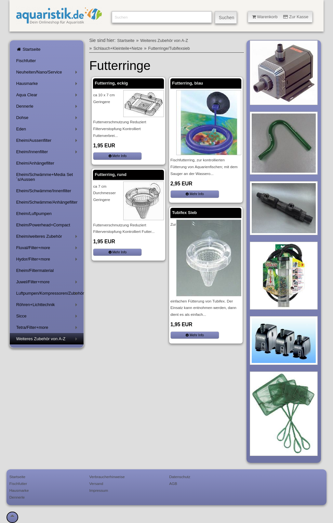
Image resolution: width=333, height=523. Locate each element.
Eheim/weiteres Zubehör (48, 237)
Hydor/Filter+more (48, 260)
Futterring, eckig (111, 83)
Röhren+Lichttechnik (48, 306)
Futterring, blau (187, 83)
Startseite (28, 49)
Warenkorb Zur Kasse (280, 16)
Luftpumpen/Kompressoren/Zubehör (50, 294)
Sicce (48, 317)
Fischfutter (26, 60)
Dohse (48, 119)
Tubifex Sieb (184, 212)
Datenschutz (179, 477)
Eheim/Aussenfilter (48, 141)
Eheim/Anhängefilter (35, 163)
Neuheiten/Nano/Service (48, 73)
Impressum (98, 490)
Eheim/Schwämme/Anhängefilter (47, 202)
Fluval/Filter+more (48, 249)
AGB (173, 483)
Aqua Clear (48, 96)
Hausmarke (48, 84)
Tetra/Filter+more (48, 328)
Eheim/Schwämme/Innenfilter (43, 190)
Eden (48, 130)
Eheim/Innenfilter (48, 153)
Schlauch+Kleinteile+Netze (117, 48)
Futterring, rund (111, 174)
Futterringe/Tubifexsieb (169, 48)
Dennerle (48, 107)
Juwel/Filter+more (48, 283)
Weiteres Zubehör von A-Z (48, 340)
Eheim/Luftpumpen (34, 213)
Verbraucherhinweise (107, 477)
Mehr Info (118, 156)
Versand (96, 483)
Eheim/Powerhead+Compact (43, 224)
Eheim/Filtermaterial (35, 270)
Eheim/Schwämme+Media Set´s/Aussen (44, 177)
